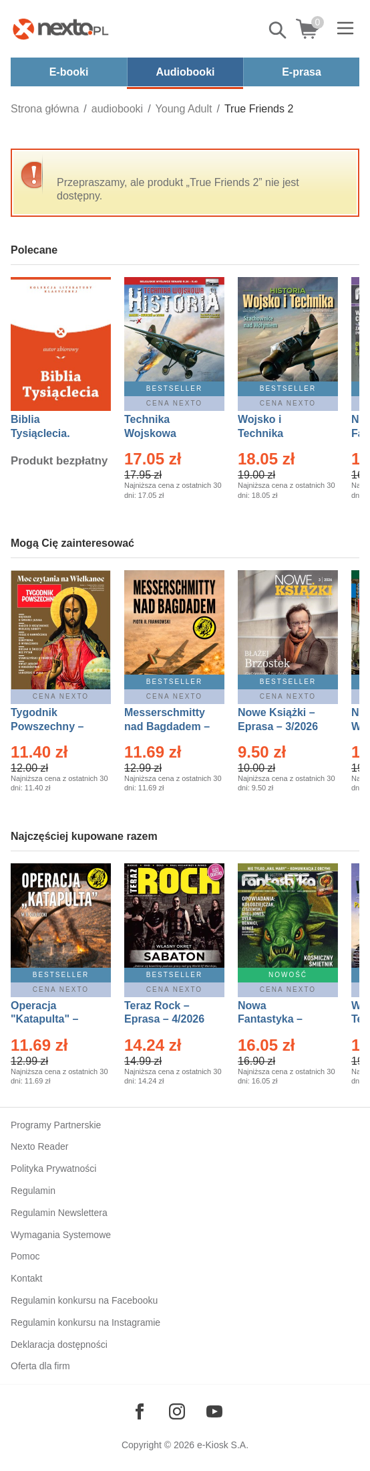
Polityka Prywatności (53, 1168)
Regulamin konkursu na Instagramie (85, 1322)
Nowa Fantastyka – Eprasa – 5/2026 (278, 1019)
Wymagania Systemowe (61, 1234)
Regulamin (33, 1190)
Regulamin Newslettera (59, 1212)
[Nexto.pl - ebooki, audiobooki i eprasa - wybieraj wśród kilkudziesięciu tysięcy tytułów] (61, 29)
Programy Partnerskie (56, 1125)
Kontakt (26, 1278)
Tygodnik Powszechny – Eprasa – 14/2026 (54, 726)
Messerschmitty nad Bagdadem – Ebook (167, 726)
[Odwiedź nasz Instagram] (177, 1411)
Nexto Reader (39, 1146)
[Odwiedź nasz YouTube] (214, 1411)
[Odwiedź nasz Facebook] (139, 1411)
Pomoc (25, 1256)
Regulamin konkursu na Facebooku (84, 1300)
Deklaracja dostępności (59, 1344)
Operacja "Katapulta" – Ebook (44, 1019)
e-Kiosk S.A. (222, 1445)
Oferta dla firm (40, 1366)
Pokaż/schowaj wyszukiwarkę (278, 30)
